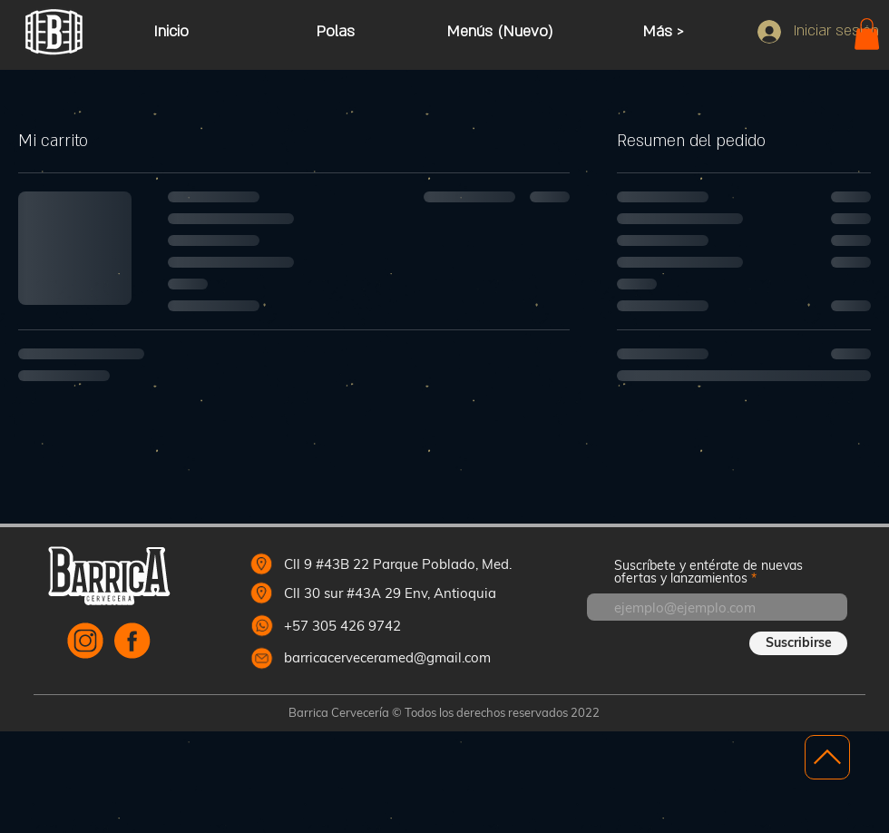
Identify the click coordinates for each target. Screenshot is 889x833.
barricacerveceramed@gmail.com (387, 657)
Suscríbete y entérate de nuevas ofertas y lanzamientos (708, 571)
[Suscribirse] (798, 643)
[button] (867, 34)
